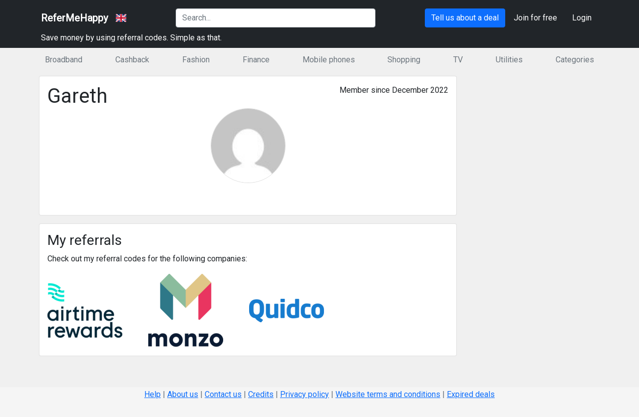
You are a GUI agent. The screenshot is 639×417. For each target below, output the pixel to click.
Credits (261, 394)
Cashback (132, 59)
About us (182, 394)
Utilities (509, 59)
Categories (575, 59)
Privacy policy (304, 394)
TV (458, 59)
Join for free (535, 17)
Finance (256, 59)
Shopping (403, 59)
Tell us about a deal (465, 17)
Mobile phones (329, 59)
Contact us (223, 394)
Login (582, 17)
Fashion (196, 59)
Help (152, 394)
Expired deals (471, 394)
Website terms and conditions (387, 394)
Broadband (63, 59)
